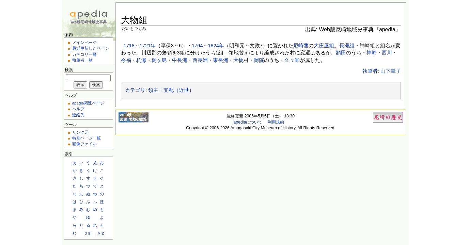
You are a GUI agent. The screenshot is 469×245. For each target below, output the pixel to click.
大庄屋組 (324, 45)
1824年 (216, 45)
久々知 (292, 60)
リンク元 (80, 132)
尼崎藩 (301, 45)
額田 (341, 52)
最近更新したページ (90, 48)
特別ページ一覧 (86, 138)
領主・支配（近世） (171, 90)
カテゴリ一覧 (84, 54)
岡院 (259, 60)
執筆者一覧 (82, 60)
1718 (129, 45)
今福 (126, 60)
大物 (238, 60)
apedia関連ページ (88, 103)
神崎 (371, 52)
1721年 (148, 45)
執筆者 (370, 71)
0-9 (87, 233)
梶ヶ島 (159, 60)
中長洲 (179, 60)
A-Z (101, 233)
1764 (197, 45)
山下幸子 (390, 71)
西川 (387, 52)
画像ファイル (84, 144)
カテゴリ (135, 90)
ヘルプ (78, 109)
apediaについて (247, 122)
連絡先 (78, 115)
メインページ (84, 42)
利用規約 (276, 122)
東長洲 (220, 60)
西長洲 (200, 60)
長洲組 (347, 45)
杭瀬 (141, 60)
